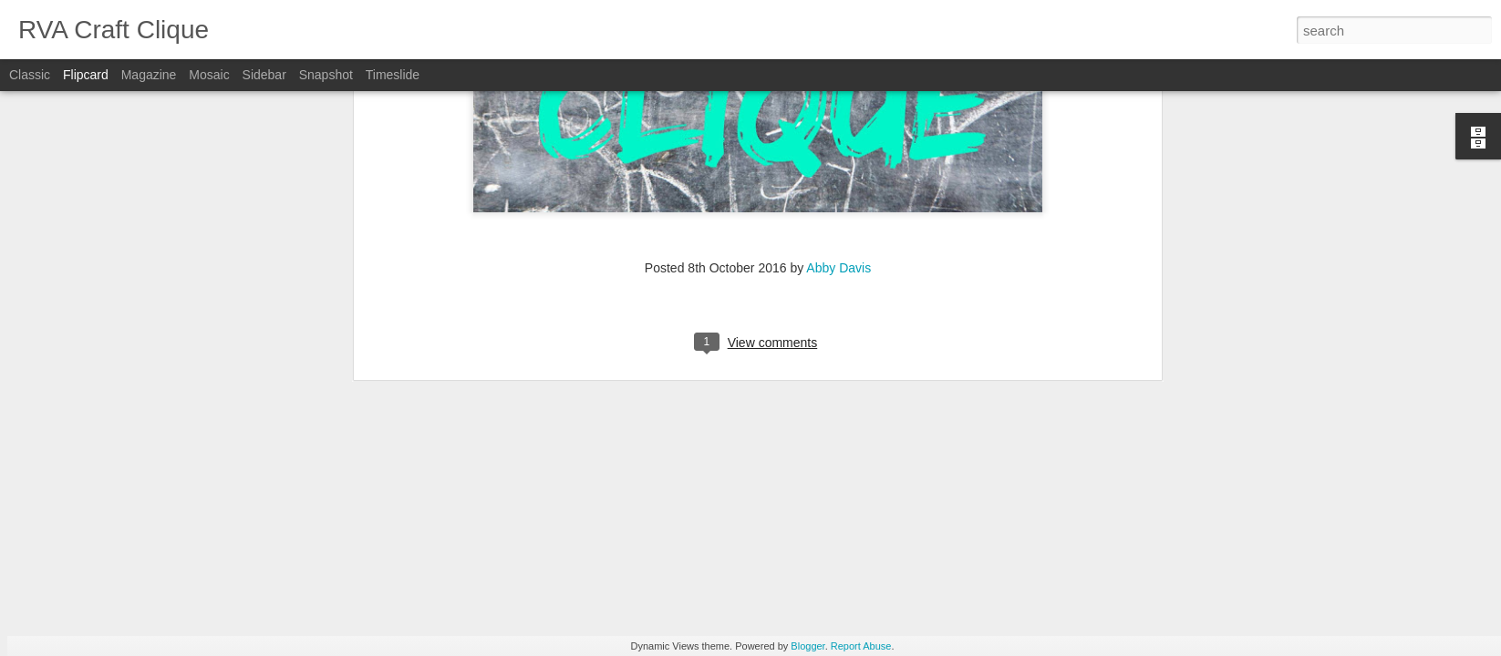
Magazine (149, 74)
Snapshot (326, 74)
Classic (29, 74)
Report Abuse (861, 646)
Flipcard (86, 74)
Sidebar (264, 74)
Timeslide (392, 74)
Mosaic (209, 74)
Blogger (807, 646)
